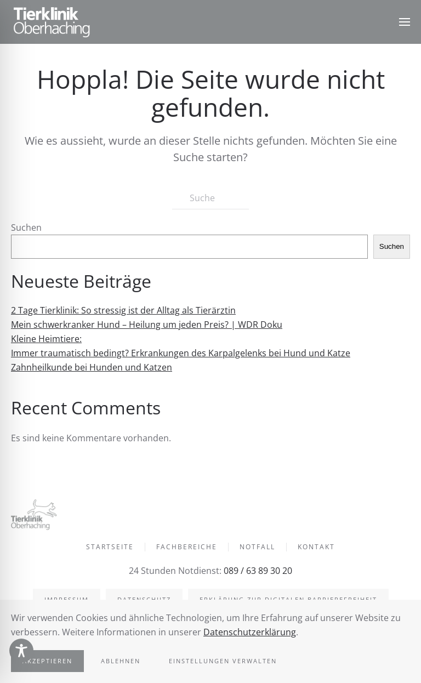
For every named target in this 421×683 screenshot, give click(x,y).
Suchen (26, 227)
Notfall (257, 548)
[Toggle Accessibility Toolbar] (21, 651)
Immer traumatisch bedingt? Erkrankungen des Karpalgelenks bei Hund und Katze (180, 353)
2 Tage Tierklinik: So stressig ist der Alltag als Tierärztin (123, 310)
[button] (404, 22)
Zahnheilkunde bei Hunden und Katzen (91, 367)
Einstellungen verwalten (223, 661)
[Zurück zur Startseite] (52, 22)
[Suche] (210, 198)
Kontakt (316, 548)
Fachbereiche (186, 548)
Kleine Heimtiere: (46, 339)
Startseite (110, 548)
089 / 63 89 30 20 (257, 571)
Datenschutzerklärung (249, 632)
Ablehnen (120, 661)
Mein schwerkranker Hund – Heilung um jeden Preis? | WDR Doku (146, 324)
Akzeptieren (47, 661)
